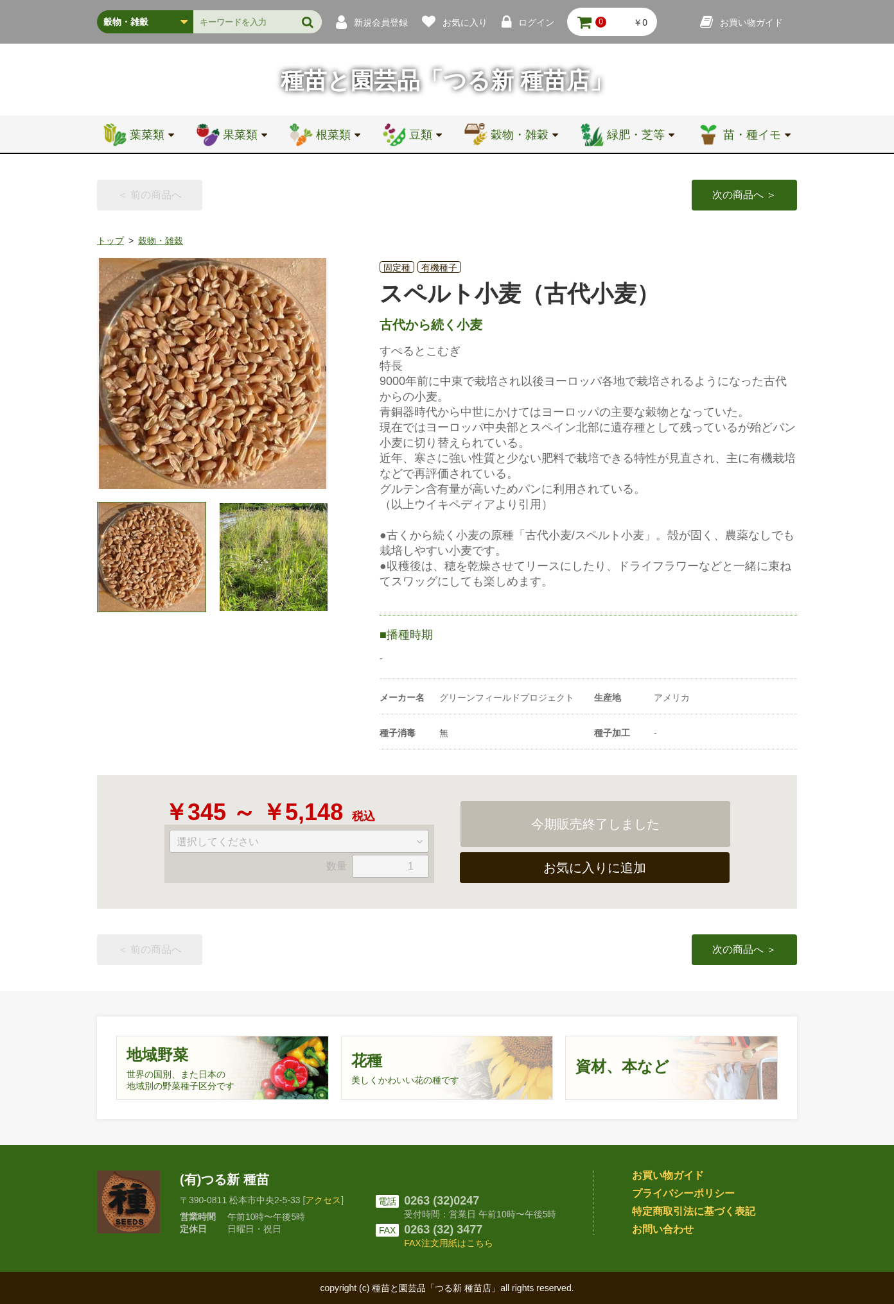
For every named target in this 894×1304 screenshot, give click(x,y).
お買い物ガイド (668, 1175)
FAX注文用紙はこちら (448, 1243)
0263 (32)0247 (441, 1200)
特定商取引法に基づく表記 (693, 1211)
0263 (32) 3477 (443, 1229)
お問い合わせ (663, 1229)
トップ (110, 241)
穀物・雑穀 (160, 241)
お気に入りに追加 (594, 868)
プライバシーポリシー (683, 1193)
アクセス (323, 1200)
